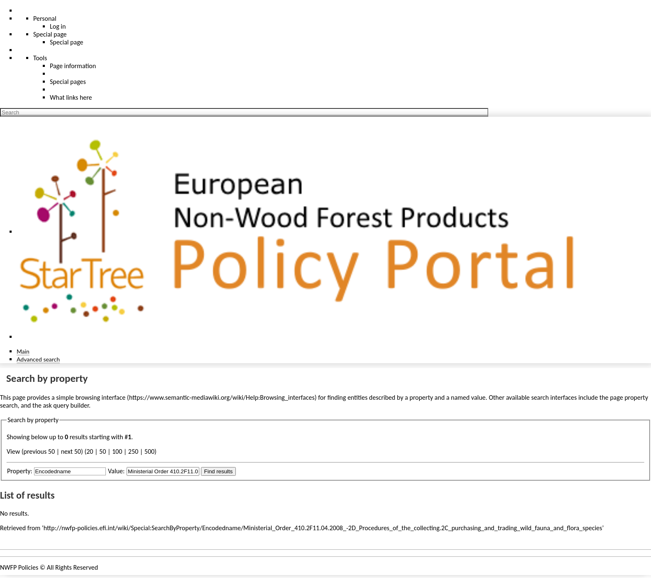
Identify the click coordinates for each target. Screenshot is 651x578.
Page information (73, 66)
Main (23, 351)
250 (133, 451)
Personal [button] (44, 18)
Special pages (68, 82)
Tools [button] (40, 58)
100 (117, 451)
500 (149, 451)
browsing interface (101, 397)
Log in (58, 26)
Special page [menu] (50, 34)
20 (89, 451)
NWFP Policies (19, 567)
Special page (66, 42)
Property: (19, 471)
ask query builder (66, 405)
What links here (71, 97)
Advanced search (38, 359)
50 (102, 451)
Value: (116, 471)
